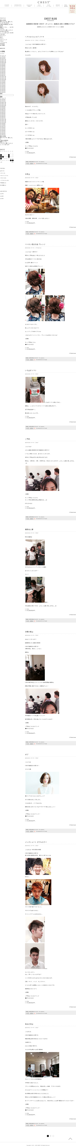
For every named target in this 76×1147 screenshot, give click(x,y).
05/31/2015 (36, 161)
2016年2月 (2, 74)
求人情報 (2, 45)
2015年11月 (3, 78)
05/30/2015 (36, 231)
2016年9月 (2, 64)
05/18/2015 (36, 619)
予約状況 (2, 44)
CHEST (44, 2)
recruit (58, 6)
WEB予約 (72, 9)
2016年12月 (3, 59)
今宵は (27, 174)
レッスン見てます (4, 32)
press (66, 6)
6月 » (13, 162)
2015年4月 (2, 88)
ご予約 (27, 439)
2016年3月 (2, 72)
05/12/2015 (36, 1011)
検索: (1, 93)
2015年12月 (3, 76)
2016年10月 (3, 62)
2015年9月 (2, 81)
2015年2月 (2, 90)
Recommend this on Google (40, 163)
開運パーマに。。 (4, 27)
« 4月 (1, 162)
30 (10, 160)
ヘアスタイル (42, 40)
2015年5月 (2, 86)
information (18, 6)
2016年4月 (2, 71)
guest (1, 37)
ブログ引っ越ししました (6, 30)
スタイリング (3, 39)
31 (12, 160)
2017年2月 (2, 57)
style (39, 6)
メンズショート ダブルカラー (36, 842)
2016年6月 (2, 68)
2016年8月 (2, 65)
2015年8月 (2, 82)
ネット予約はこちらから (31, 146)
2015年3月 (2, 89)
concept (7, 6)
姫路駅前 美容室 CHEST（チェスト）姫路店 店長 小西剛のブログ (50, 24)
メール (26, 163)
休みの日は (29, 1024)
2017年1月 (2, 58)
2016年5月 (2, 69)
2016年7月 (2, 67)
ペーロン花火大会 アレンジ (35, 244)
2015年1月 (2, 92)
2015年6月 (2, 85)
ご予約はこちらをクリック (32, 726)
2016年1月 (2, 75)
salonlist (29, 6)
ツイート (29, 163)
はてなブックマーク (28, 163)
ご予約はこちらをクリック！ (32, 814)
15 (8, 156)
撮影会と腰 (29, 529)
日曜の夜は (29, 632)
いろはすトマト (31, 370)
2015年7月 (2, 83)
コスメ (2, 38)
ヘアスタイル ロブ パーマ (34, 37)
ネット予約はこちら (30, 342)
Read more (73, 157)
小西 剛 (30, 161)
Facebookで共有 (31, 163)
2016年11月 (3, 61)
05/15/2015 (36, 829)
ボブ (27, 754)
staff (49, 6)
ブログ (36, 40)
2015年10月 (3, 79)
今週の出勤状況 (4, 24)
